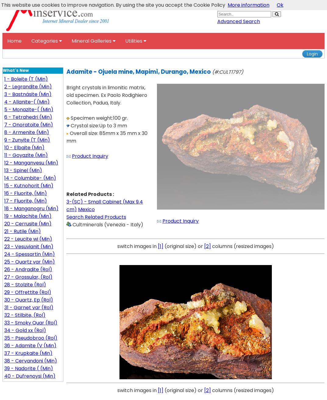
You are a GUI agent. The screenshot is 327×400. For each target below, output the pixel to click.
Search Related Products (96, 217)
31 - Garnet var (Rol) (28, 307)
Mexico (86, 209)
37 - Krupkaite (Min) (28, 353)
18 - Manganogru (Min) (31, 208)
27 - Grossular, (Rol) (28, 277)
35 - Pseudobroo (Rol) (30, 338)
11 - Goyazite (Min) (26, 155)
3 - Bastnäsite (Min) (28, 94)
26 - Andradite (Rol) (28, 269)
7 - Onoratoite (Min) (28, 124)
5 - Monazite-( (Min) (28, 109)
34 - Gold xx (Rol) (25, 330)
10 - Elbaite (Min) (24, 147)
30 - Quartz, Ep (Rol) (28, 299)
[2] (207, 246)
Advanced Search (238, 21)
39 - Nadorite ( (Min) (28, 368)
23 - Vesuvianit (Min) (28, 246)
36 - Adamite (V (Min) (30, 345)
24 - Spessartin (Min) (29, 254)
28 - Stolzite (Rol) (25, 284)
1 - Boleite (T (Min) (26, 79)
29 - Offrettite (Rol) (27, 292)
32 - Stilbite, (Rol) (24, 315)
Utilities (135, 40)
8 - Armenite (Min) (26, 132)
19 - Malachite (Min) (28, 216)
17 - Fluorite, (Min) (25, 200)
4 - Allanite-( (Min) (27, 101)
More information (248, 5)
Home (14, 40)
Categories (46, 40)
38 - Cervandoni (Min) (30, 360)
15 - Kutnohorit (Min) (28, 185)
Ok (280, 5)
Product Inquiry (90, 156)
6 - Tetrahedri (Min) (28, 117)
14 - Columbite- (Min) (30, 178)
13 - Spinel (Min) (23, 170)
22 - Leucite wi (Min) (28, 238)
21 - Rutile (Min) (22, 231)
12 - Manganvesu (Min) (31, 162)
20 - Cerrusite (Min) (28, 223)
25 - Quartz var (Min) (29, 261)
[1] (160, 246)
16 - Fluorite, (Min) (25, 193)
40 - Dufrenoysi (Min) (29, 376)
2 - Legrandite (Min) (28, 86)
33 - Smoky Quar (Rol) (30, 322)
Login (312, 54)
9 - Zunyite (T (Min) (27, 139)
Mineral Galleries (94, 40)
